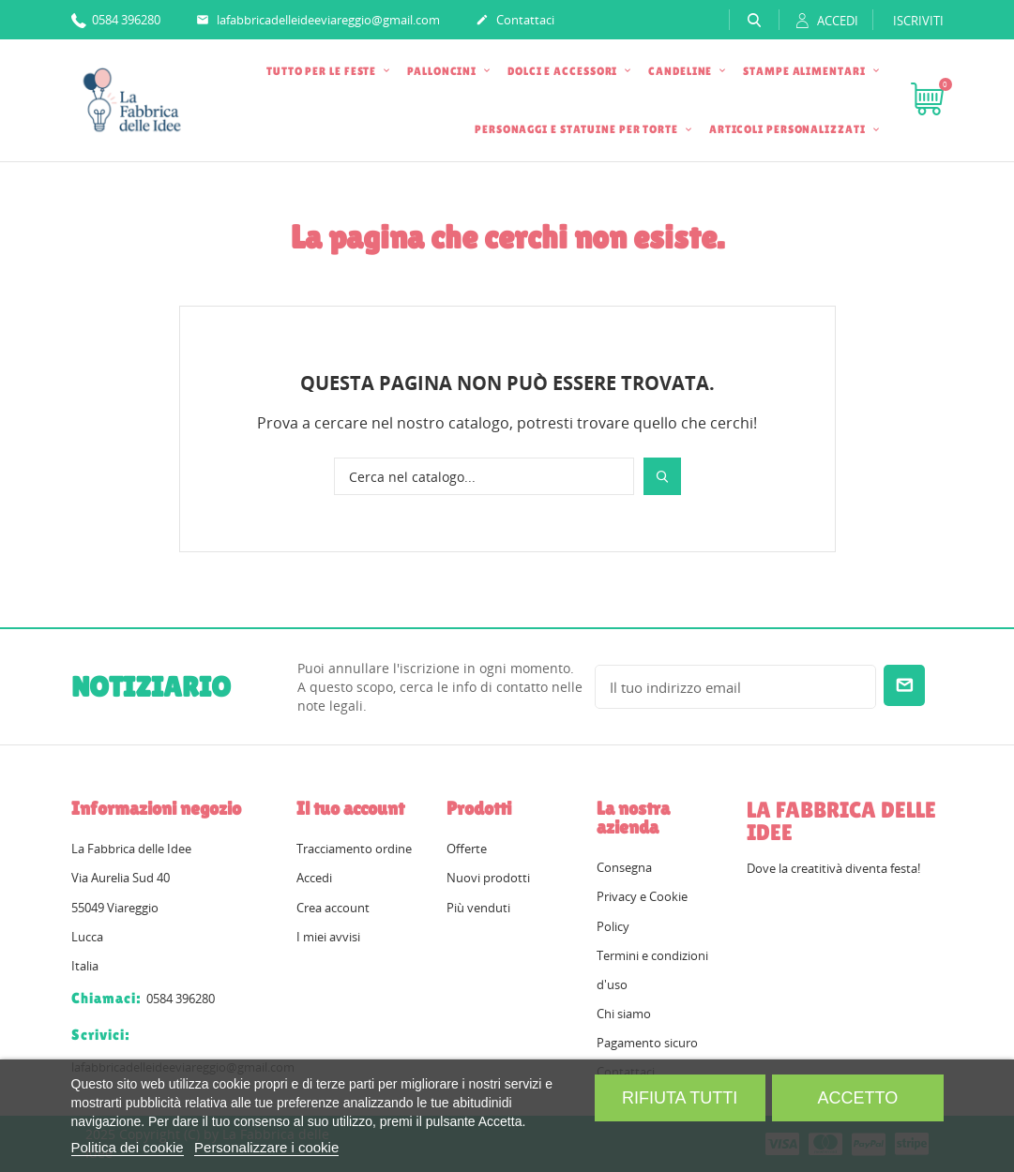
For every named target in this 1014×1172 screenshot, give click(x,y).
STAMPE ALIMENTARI (805, 71)
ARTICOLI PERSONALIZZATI (789, 129)
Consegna (624, 867)
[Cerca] (484, 476)
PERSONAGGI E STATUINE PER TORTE (578, 129)
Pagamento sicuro (647, 1042)
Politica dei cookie (127, 1147)
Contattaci (515, 20)
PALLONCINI (443, 71)
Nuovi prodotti (488, 877)
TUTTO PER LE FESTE (322, 71)
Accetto (858, 1098)
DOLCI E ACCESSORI (563, 71)
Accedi (314, 877)
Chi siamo (624, 1013)
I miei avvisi (328, 936)
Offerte (466, 848)
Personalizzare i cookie (266, 1147)
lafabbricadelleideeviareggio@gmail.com (318, 20)
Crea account (333, 907)
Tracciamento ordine (354, 848)
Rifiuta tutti (679, 1098)
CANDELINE (681, 71)
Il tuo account (350, 808)
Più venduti (478, 907)
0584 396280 (115, 19)
